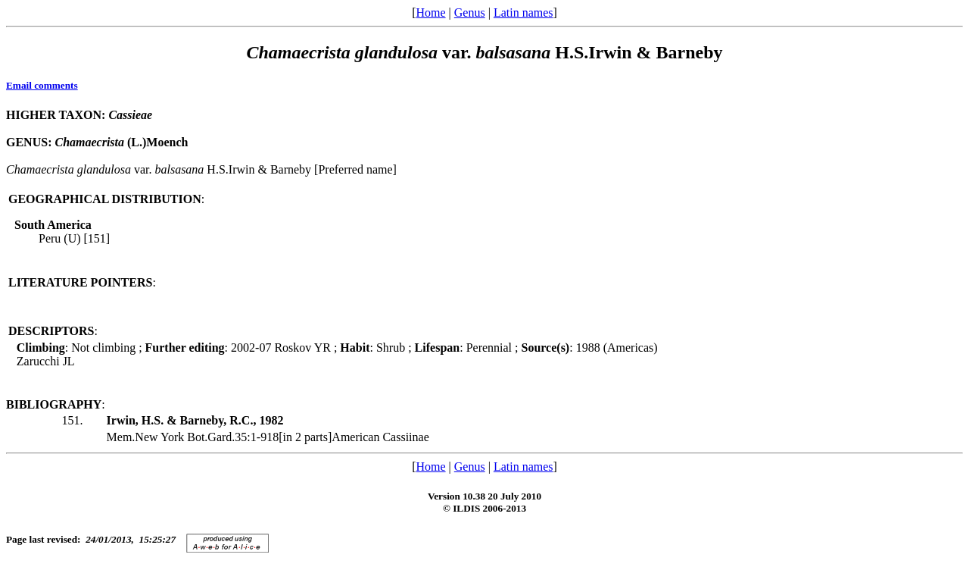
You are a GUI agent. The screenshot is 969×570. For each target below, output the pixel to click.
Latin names (523, 12)
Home (430, 12)
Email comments (42, 85)
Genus (469, 12)
